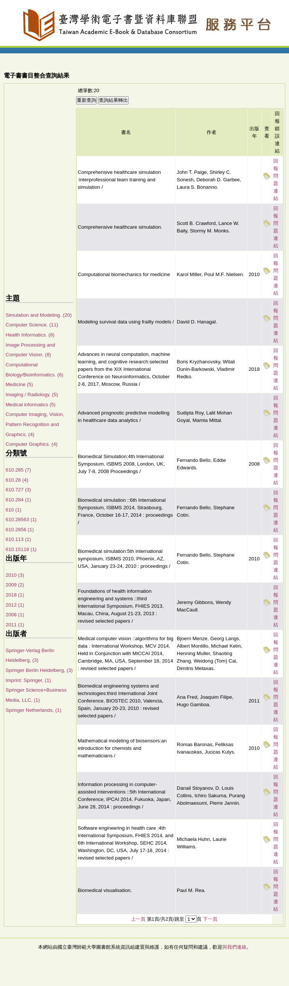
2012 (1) (15, 605)
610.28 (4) (17, 480)
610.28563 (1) (21, 519)
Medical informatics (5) (31, 404)
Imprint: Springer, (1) (28, 680)
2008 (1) (15, 614)
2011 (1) (15, 624)
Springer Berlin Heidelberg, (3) (39, 670)
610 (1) (13, 510)
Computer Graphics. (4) (31, 444)
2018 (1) (15, 595)
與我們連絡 (234, 947)
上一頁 (138, 919)
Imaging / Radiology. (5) (32, 394)
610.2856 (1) (20, 529)
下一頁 (210, 919)
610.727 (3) (18, 489)
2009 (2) (15, 585)
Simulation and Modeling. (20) (39, 315)
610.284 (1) (18, 500)
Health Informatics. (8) (30, 335)
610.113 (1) (18, 539)
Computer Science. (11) (32, 325)
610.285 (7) (18, 470)
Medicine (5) (19, 384)
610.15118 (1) (21, 549)
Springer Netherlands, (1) (34, 710)
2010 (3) (15, 575)
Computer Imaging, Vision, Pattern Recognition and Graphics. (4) (35, 424)
